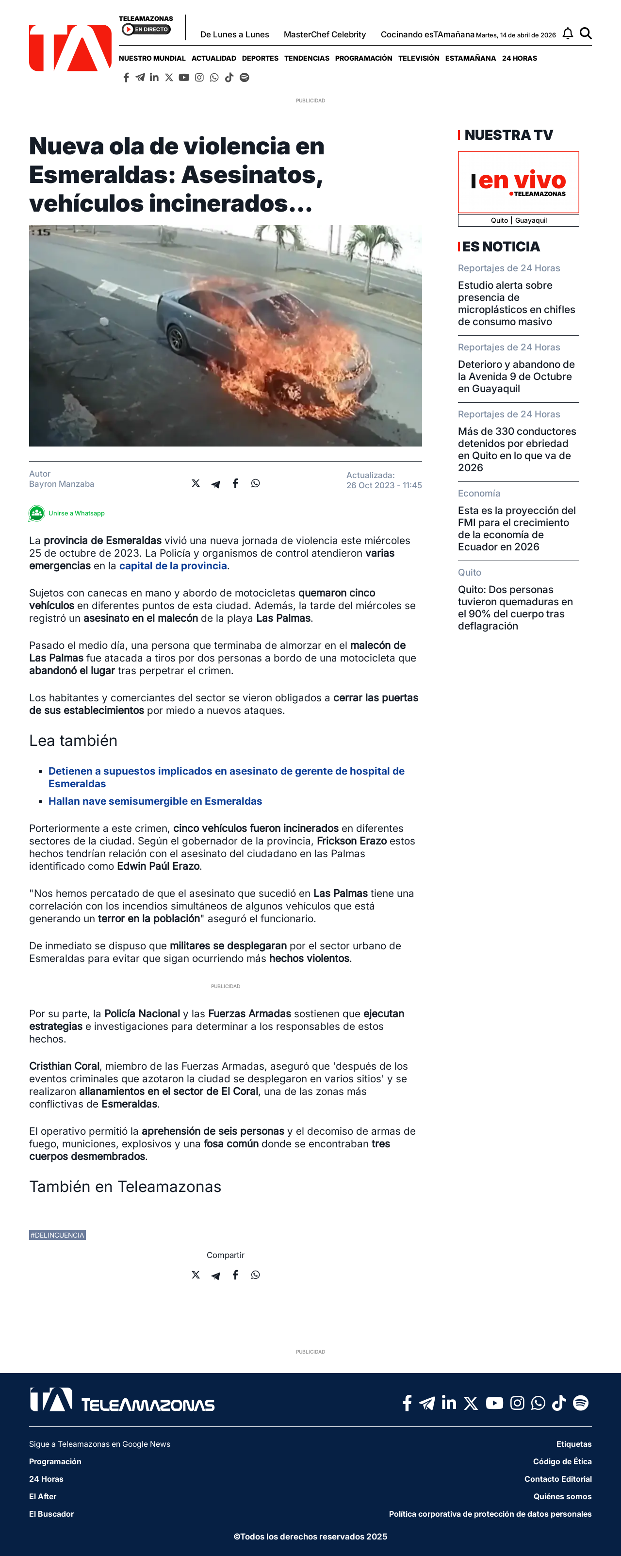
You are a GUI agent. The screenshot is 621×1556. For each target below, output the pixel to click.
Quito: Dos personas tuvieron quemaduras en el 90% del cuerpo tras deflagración (515, 607)
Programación (363, 58)
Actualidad (214, 58)
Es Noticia (501, 246)
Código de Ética (562, 1461)
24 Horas (519, 58)
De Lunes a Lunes (234, 34)
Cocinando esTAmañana (428, 34)
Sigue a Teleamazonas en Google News (99, 1444)
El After (42, 1496)
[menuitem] (152, 58)
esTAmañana (470, 58)
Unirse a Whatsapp (69, 513)
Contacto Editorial (558, 1479)
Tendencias (306, 58)
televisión (419, 58)
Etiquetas (574, 1444)
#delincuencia (57, 1235)
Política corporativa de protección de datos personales (490, 1514)
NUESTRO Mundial (152, 58)
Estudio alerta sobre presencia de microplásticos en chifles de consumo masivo (516, 303)
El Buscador (51, 1514)
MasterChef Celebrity (325, 34)
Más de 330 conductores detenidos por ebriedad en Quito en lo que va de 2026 (517, 449)
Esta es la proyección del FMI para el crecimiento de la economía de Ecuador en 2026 (517, 528)
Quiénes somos (563, 1496)
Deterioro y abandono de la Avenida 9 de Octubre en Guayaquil (516, 376)
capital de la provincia (173, 566)
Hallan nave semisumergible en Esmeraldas (155, 801)
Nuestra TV (508, 135)
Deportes (260, 58)
